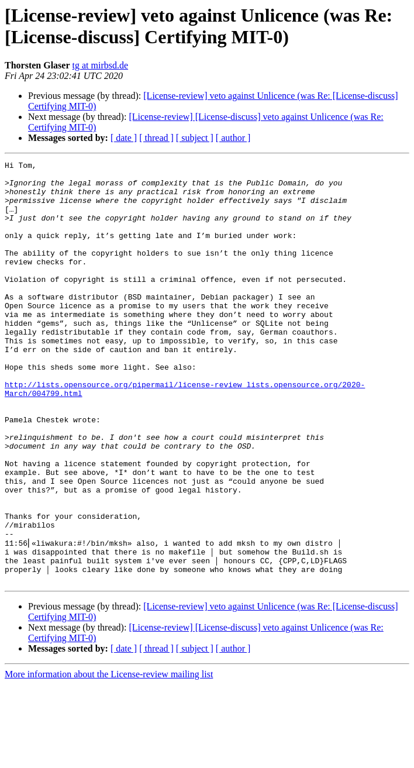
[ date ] (124, 138)
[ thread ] (156, 138)
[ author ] (233, 138)
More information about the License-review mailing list (109, 758)
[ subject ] (194, 138)
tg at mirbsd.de (101, 65)
